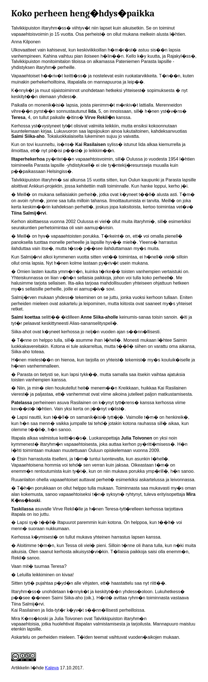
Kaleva (52, 667)
